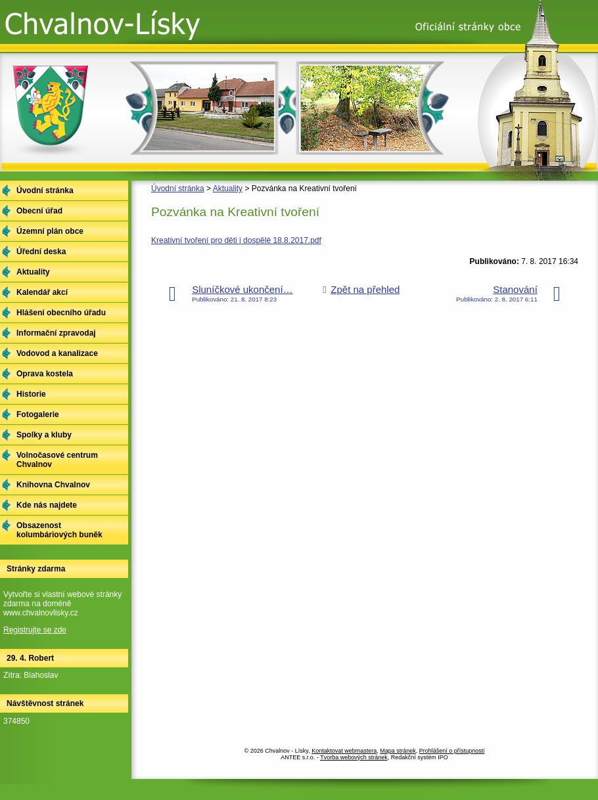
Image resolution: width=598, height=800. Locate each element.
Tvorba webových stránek (354, 757)
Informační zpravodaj (56, 333)
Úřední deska (41, 251)
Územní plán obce (49, 231)
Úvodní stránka (177, 188)
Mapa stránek (398, 750)
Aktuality (227, 188)
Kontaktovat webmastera (344, 750)
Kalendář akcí (42, 292)
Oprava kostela (44, 373)
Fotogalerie (37, 414)
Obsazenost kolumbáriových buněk (59, 530)
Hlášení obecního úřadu (61, 312)
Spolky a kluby (44, 434)
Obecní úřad (39, 210)
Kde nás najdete (46, 505)
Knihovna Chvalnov (53, 484)
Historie (31, 394)
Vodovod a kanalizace (57, 353)
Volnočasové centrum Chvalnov (57, 460)
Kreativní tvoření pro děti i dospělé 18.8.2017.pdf (236, 240)
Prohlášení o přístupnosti (452, 750)
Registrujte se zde (34, 629)
